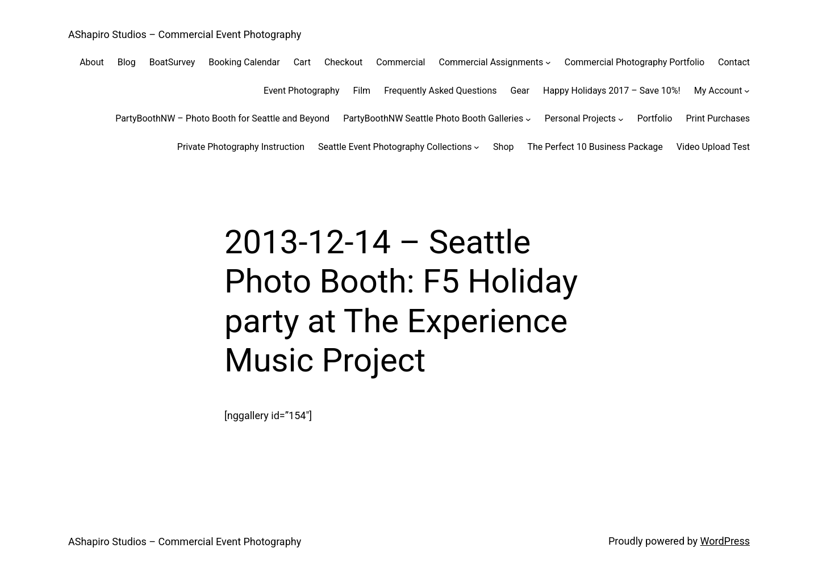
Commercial (400, 62)
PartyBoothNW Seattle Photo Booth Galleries (433, 118)
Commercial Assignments (491, 62)
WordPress (725, 541)
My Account (718, 90)
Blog (127, 62)
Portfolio (655, 118)
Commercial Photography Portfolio (634, 62)
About (92, 62)
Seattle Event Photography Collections (394, 146)
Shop (503, 146)
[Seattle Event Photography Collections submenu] (476, 147)
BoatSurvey (172, 62)
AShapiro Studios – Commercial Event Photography (184, 34)
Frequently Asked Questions (440, 90)
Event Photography (301, 90)
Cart (302, 62)
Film (361, 90)
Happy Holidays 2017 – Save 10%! (612, 90)
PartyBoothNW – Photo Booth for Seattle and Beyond (222, 118)
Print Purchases (718, 118)
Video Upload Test (713, 146)
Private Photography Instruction (240, 146)
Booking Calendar (243, 62)
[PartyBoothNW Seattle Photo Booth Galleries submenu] (528, 119)
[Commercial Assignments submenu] (548, 62)
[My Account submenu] (747, 91)
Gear (519, 90)
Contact (734, 62)
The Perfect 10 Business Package (594, 146)
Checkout (343, 62)
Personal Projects (580, 118)
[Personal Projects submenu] (621, 119)
